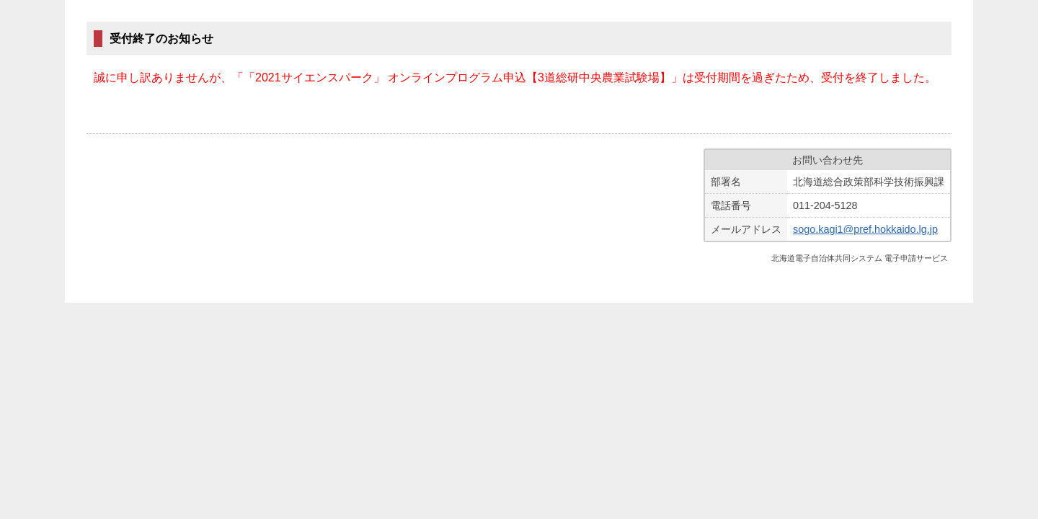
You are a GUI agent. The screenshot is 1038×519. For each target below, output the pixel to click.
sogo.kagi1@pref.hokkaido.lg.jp (865, 229)
